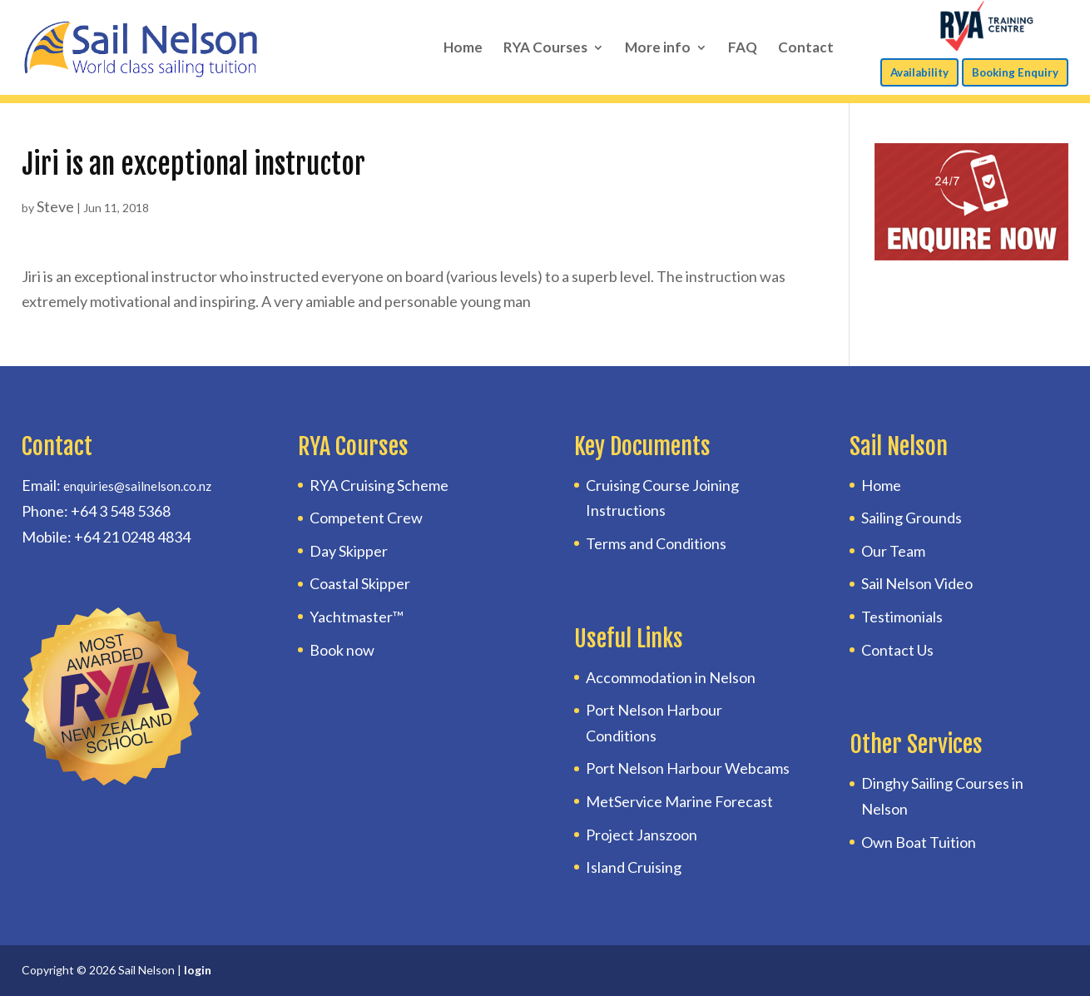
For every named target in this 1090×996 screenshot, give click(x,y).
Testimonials (902, 616)
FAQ (742, 49)
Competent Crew (366, 517)
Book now (342, 650)
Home (463, 49)
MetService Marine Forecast (679, 801)
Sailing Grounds (911, 517)
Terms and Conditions (656, 543)
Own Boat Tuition (918, 842)
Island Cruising (633, 867)
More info (658, 49)
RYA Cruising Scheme (379, 485)
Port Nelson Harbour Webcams (688, 768)
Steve (55, 206)
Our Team (893, 551)
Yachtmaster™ (357, 616)
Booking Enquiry (1015, 72)
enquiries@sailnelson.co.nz (137, 485)
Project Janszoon (641, 834)
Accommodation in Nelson (671, 677)
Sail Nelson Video (917, 583)
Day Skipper (349, 551)
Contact (806, 49)
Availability (919, 72)
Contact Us (897, 650)
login (197, 970)
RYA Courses (545, 49)
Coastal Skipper (360, 583)
